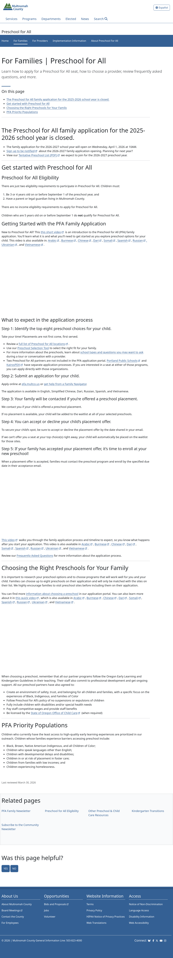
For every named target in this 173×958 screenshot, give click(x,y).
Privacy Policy (94, 910)
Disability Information (141, 916)
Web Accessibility (139, 923)
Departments (51, 19)
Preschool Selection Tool (33, 348)
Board (12, 910)
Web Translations (97, 923)
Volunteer (49, 916)
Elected (71, 19)
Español (163, 7)
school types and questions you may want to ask (111, 352)
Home (5, 40)
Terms (90, 904)
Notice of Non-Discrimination (146, 904)
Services (11, 19)
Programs (29, 19)
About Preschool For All (104, 40)
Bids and (56, 904)
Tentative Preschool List (39, 155)
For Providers (40, 40)
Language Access (139, 910)
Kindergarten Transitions (148, 811)
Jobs (46, 910)
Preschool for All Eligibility (62, 811)
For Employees (10, 923)
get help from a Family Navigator (65, 384)
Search (99, 19)
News (85, 19)
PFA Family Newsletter (16, 811)
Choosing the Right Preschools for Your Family (36, 108)
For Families (21, 40)
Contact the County (13, 916)
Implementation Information (69, 40)
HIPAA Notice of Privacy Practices (106, 916)
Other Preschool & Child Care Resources (104, 813)
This (10, 540)
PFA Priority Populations (22, 112)
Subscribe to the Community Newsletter (20, 827)
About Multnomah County (17, 904)
